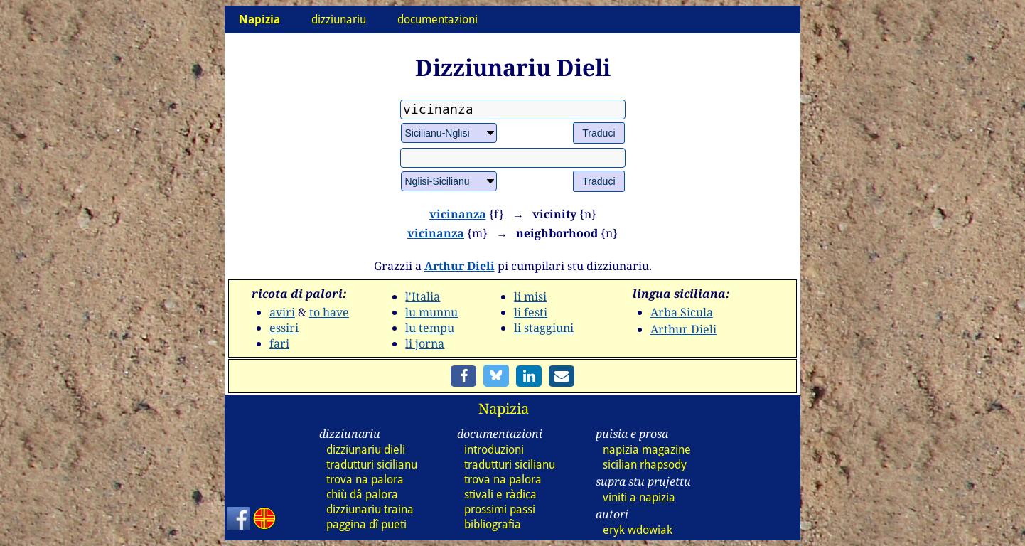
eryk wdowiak (637, 530)
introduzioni (494, 449)
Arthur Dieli (459, 266)
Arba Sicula (681, 312)
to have (329, 312)
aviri (282, 312)
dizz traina (370, 509)
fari (279, 343)
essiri (284, 328)
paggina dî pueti (366, 524)
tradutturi (371, 464)
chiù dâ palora (362, 494)
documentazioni (437, 19)
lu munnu (431, 312)
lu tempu (429, 328)
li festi (530, 312)
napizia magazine (647, 449)
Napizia (503, 408)
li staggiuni (544, 328)
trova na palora (365, 479)
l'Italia (422, 296)
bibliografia (492, 524)
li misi (530, 296)
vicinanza (457, 214)
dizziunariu (338, 19)
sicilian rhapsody (645, 464)
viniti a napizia (639, 497)
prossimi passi (499, 509)
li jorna (424, 343)
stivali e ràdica (500, 494)
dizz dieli (365, 449)
